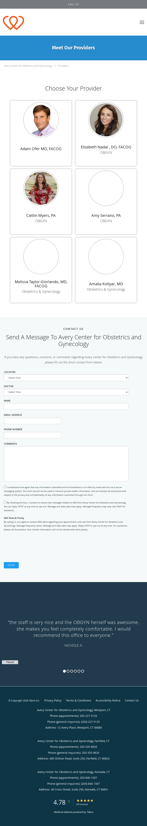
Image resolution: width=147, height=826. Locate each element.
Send (11, 565)
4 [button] (75, 671)
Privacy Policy (52, 700)
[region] (73, 630)
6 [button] (83, 671)
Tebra (90, 812)
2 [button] (68, 671)
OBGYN (106, 152)
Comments (10, 443)
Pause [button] (10, 662)
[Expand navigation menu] (142, 22)
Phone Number (13, 429)
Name (7, 400)
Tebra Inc (34, 700)
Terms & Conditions (78, 700)
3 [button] (72, 671)
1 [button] (64, 671)
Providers (63, 65)
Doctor (8, 386)
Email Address (13, 415)
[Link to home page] (16, 22)
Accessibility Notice (108, 700)
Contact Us (132, 700)
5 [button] (79, 671)
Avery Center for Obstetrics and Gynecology (28, 65)
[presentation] (33, 546)
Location (9, 372)
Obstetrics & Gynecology (41, 291)
